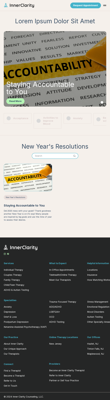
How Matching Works (98, 280)
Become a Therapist (14, 375)
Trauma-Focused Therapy (62, 301)
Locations (92, 270)
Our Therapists (11, 353)
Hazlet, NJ (92, 343)
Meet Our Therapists (60, 280)
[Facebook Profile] (8, 253)
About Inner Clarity (13, 343)
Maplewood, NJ (95, 353)
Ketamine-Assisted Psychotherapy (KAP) (25, 327)
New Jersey (55, 343)
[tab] (102, 102)
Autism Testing (95, 317)
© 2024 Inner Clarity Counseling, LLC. (24, 396)
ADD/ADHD (55, 306)
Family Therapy (12, 280)
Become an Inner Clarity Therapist (67, 370)
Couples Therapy (13, 275)
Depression (10, 311)
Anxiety (8, 306)
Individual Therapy (13, 270)
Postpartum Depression (16, 322)
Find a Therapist (12, 370)
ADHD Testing (56, 322)
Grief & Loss (10, 317)
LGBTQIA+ (54, 311)
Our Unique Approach (15, 348)
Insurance (92, 275)
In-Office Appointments (61, 270)
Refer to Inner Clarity (60, 375)
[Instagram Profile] (5, 253)
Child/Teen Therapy (14, 285)
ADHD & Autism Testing (16, 290)
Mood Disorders (95, 311)
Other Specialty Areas (98, 322)
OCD (51, 317)
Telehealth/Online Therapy (63, 275)
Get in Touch (10, 385)
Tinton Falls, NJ (95, 348)
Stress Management (97, 301)
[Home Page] (21, 5)
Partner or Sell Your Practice (64, 380)
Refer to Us (10, 380)
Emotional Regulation (98, 306)
